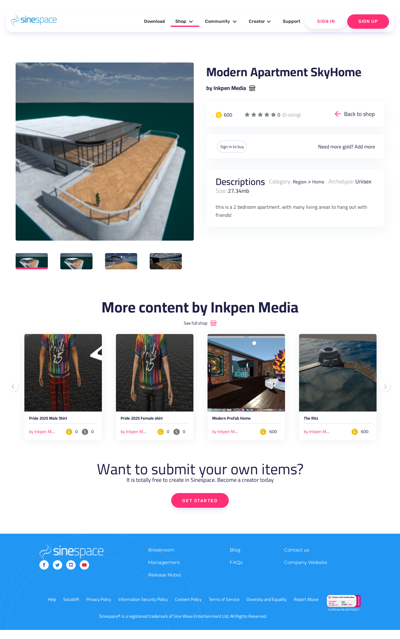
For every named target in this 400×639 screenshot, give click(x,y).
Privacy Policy (98, 608)
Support (291, 21)
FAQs (236, 571)
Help (52, 608)
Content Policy (188, 608)
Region (301, 181)
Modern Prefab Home (239, 420)
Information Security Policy (143, 608)
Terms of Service (224, 608)
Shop (185, 21)
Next (386, 391)
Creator (260, 21)
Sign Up (368, 21)
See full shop (195, 323)
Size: (241, 190)
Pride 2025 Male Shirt (56, 420)
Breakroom (161, 559)
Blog (235, 559)
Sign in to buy (237, 146)
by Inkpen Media (226, 88)
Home (322, 181)
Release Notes (164, 584)
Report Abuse (306, 608)
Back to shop (359, 114)
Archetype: (346, 181)
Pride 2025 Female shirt (151, 420)
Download (154, 21)
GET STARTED (200, 509)
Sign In (326, 21)
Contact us (296, 559)
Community (221, 21)
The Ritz (314, 420)
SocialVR (71, 608)
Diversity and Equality (267, 608)
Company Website (305, 571)
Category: (280, 181)
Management (164, 571)
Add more (365, 146)
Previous (14, 391)
